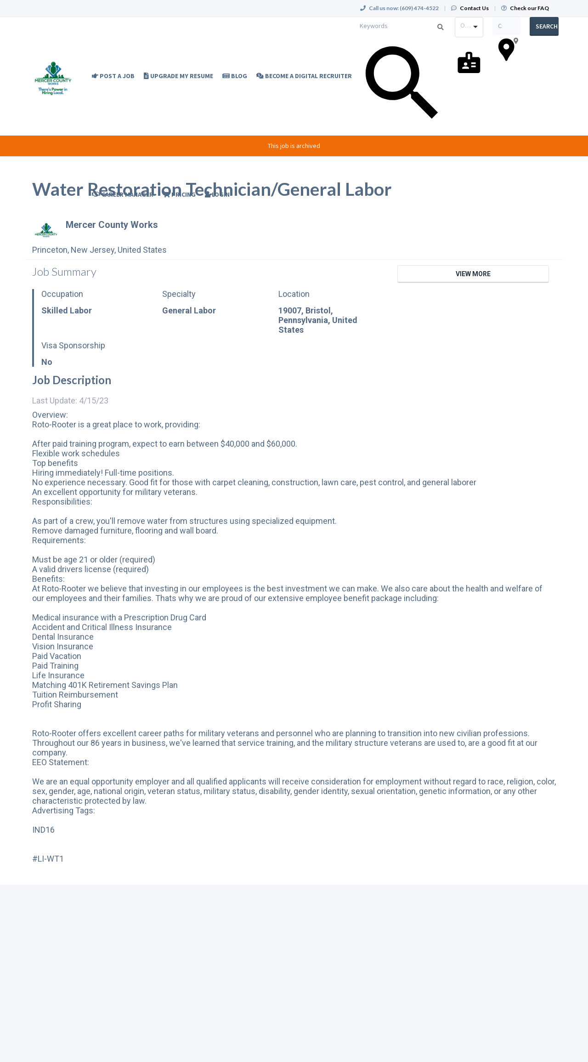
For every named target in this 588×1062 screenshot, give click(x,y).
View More (473, 274)
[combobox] (469, 27)
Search (547, 26)
